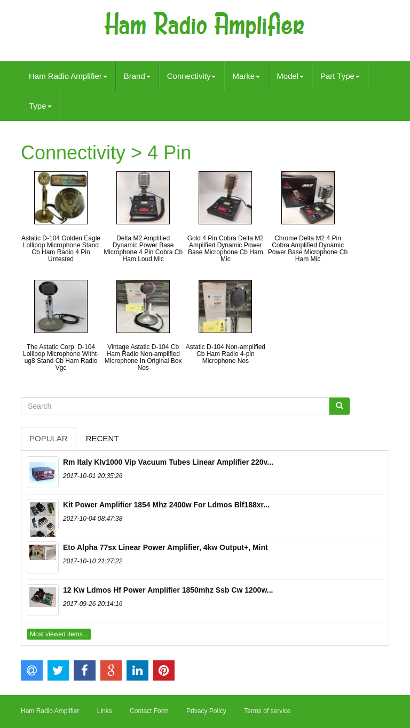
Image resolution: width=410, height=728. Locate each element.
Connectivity (191, 75)
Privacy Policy (206, 711)
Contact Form (149, 711)
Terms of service (267, 711)
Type (40, 105)
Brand (137, 75)
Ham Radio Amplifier (68, 75)
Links (104, 711)
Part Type (340, 75)
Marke (246, 75)
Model (290, 75)
